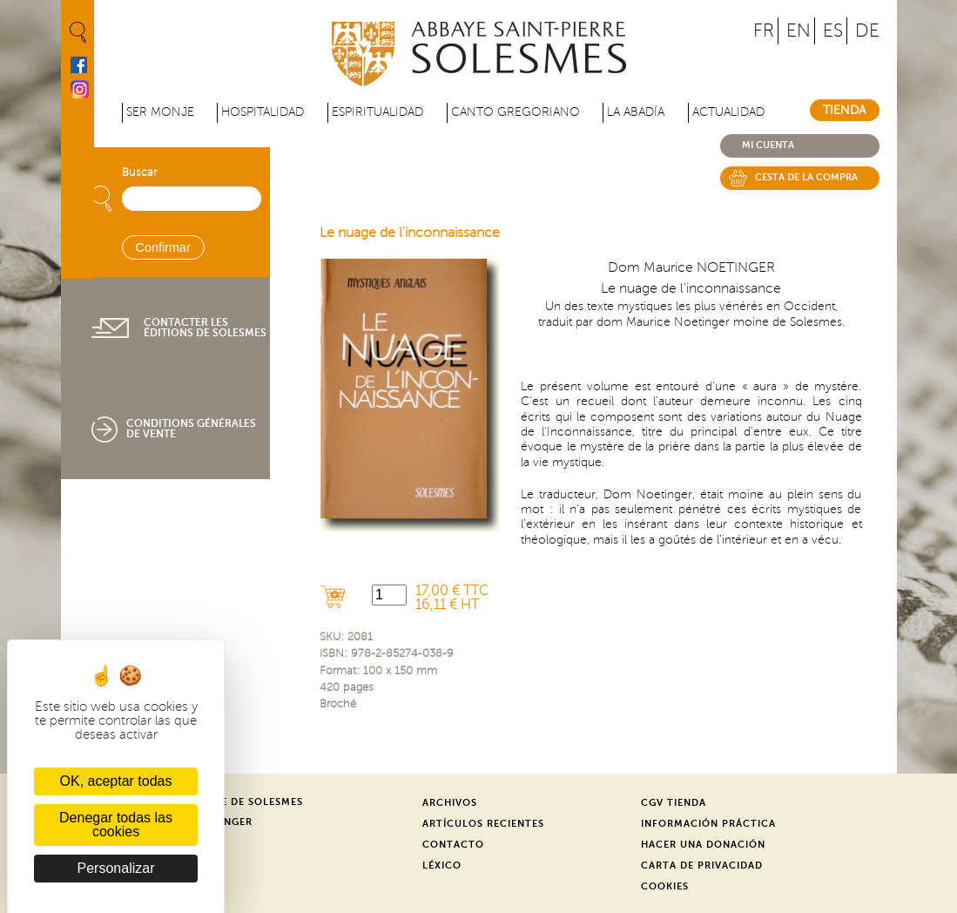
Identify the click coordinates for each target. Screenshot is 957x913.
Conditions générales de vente (191, 428)
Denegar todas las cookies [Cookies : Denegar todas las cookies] (115, 824)
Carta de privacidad (702, 865)
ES (833, 31)
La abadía (635, 111)
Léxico (442, 865)
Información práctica (708, 823)
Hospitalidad (262, 111)
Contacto (453, 844)
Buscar (139, 172)
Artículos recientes (483, 823)
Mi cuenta (768, 145)
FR (763, 31)
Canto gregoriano (515, 111)
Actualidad (728, 111)
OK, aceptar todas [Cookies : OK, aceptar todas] (116, 781)
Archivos (449, 802)
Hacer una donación (703, 844)
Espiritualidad (377, 111)
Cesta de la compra (806, 177)
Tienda (844, 110)
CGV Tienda (673, 802)
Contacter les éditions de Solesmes (205, 327)
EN (798, 31)
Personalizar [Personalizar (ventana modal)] (116, 868)
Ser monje (160, 111)
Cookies (665, 886)
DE (867, 31)
